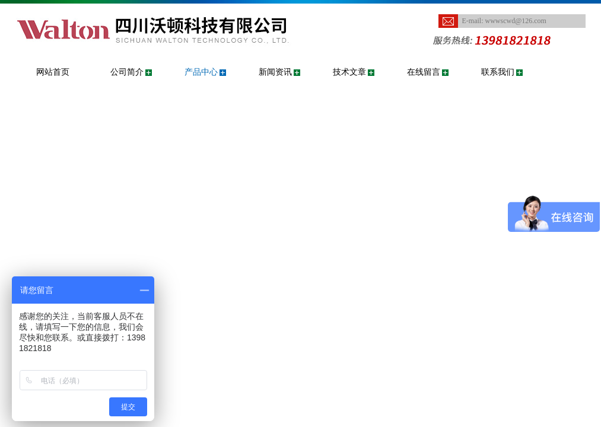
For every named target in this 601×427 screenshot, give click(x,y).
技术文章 (349, 72)
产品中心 (201, 72)
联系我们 (497, 72)
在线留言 (423, 72)
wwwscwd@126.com (515, 21)
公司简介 (127, 72)
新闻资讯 (275, 72)
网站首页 (52, 72)
